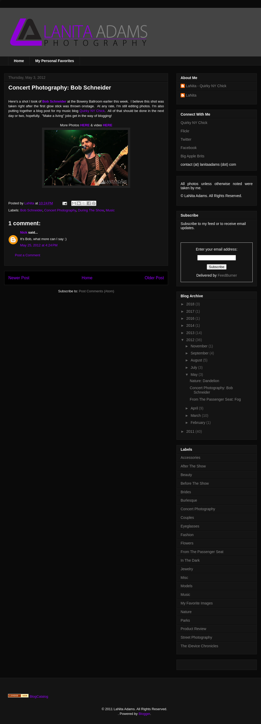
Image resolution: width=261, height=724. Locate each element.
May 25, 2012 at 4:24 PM (38, 245)
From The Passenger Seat (202, 552)
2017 (190, 311)
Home (19, 61)
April (195, 408)
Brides (186, 492)
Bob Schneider (31, 210)
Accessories (190, 457)
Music (110, 210)
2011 (190, 431)
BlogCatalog (39, 696)
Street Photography (196, 637)
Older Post (154, 278)
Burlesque (189, 500)
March (196, 415)
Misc (184, 577)
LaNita (29, 203)
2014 (190, 325)
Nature (186, 612)
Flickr (185, 131)
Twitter (186, 139)
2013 (190, 333)
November (199, 346)
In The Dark (190, 560)
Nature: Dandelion (204, 381)
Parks (185, 620)
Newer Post (18, 278)
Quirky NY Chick (92, 111)
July (194, 367)
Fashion (187, 535)
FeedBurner (227, 275)
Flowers (187, 543)
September (200, 353)
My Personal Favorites (54, 61)
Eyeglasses (190, 526)
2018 (190, 304)
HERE (85, 125)
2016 (190, 318)
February (198, 422)
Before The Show (195, 483)
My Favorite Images (197, 603)
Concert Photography (60, 210)
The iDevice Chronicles (199, 646)
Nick (23, 232)
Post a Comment (27, 255)
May (194, 374)
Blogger (144, 714)
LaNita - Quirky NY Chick (206, 86)
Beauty (186, 475)
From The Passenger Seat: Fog (215, 399)
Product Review (193, 629)
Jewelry (187, 569)
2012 (190, 340)
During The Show (91, 210)
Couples (187, 517)
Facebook (189, 148)
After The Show (193, 466)
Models (186, 586)
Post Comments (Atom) (96, 291)
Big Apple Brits (192, 156)
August (197, 360)
